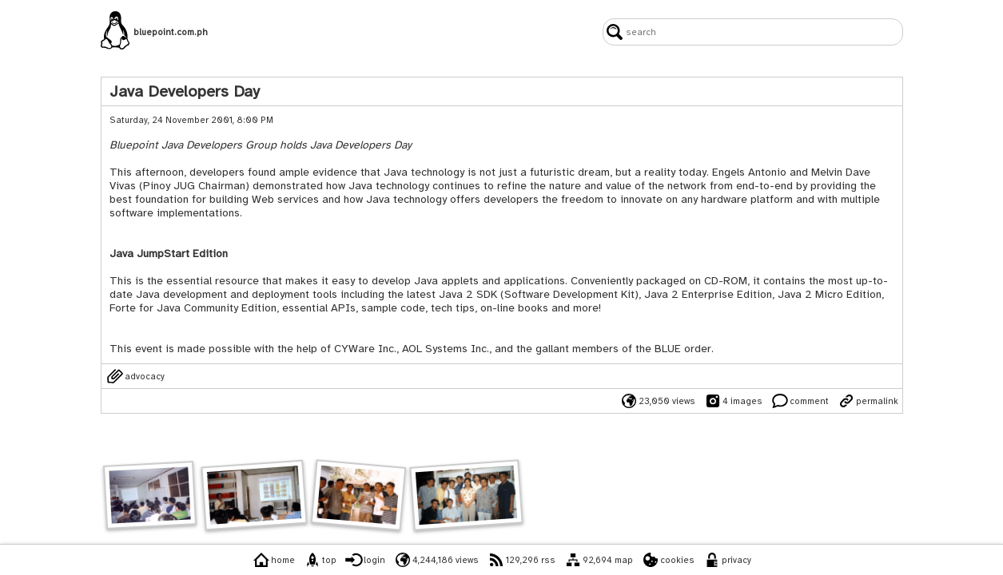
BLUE (668, 348)
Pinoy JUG (169, 185)
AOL (412, 348)
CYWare (354, 348)
